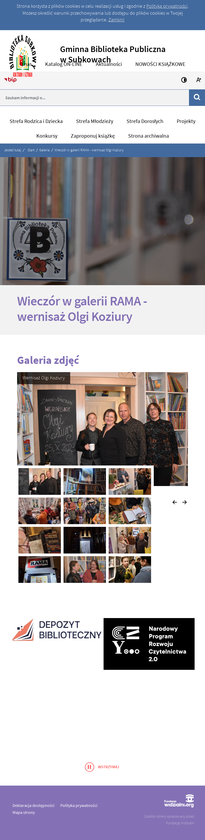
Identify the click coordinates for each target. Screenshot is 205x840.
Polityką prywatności (166, 6)
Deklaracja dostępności (33, 805)
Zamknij (116, 20)
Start (30, 150)
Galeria (44, 150)
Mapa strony (24, 812)
